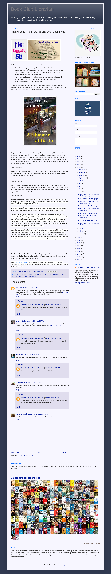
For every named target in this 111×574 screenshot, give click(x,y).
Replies (20, 301)
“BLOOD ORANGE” (54, 326)
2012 (78, 259)
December (82, 169)
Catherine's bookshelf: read (25, 478)
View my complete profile (83, 283)
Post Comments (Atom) (27, 455)
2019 (78, 240)
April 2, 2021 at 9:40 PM (40, 414)
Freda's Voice (37, 77)
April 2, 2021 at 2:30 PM (33, 382)
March (81, 228)
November (82, 172)
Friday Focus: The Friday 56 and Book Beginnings (88, 195)
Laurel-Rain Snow (22, 321)
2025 (78, 156)
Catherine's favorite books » (92, 543)
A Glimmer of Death (21, 274)
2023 (78, 161)
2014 (78, 254)
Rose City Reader (50, 68)
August (81, 180)
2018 (78, 243)
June (80, 186)
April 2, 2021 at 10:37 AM (36, 321)
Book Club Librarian (32, 9)
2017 (78, 246)
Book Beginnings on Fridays (36, 274)
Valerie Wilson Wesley (31, 276)
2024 (78, 159)
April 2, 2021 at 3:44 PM (53, 398)
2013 (78, 257)
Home (40, 452)
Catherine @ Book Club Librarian (32, 304)
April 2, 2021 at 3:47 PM (53, 304)
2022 (78, 164)
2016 (78, 248)
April (80, 192)
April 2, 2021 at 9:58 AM (30, 287)
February (82, 231)
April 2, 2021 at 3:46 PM (53, 338)
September (82, 178)
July (80, 183)
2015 (78, 251)
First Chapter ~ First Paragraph (88, 199)
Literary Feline (21, 382)
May (80, 189)
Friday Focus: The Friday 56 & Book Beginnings (87, 216)
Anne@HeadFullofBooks (24, 414)
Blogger (64, 565)
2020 (78, 237)
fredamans (19, 355)
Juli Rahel (19, 287)
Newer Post (15, 452)
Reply (17, 297)
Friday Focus (48, 274)
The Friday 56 (20, 276)
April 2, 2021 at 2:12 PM (31, 355)
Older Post (64, 452)
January (81, 234)
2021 (78, 167)
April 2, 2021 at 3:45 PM (53, 368)
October (81, 175)
